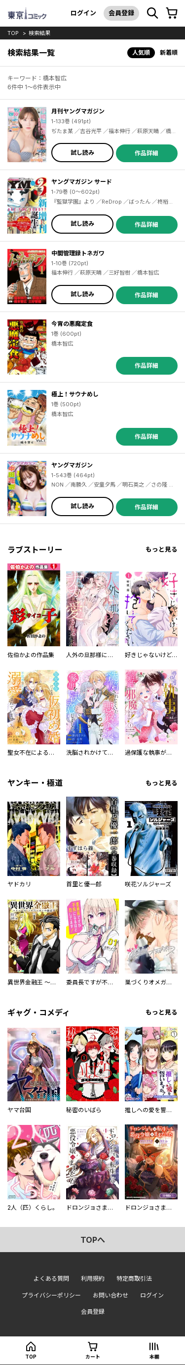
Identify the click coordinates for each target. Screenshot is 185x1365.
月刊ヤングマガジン (78, 111)
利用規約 (93, 1278)
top (13, 33)
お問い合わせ (110, 1295)
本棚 (154, 1357)
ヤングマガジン (72, 465)
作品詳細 (146, 153)
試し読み (82, 152)
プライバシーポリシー (51, 1295)
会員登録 (121, 13)
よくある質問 (51, 1278)
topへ (92, 1240)
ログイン (83, 13)
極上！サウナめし (75, 394)
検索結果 (39, 33)
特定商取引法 (134, 1278)
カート (92, 1357)
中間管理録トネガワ (78, 253)
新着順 (169, 52)
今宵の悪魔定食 (72, 323)
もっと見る (162, 549)
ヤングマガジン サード (81, 181)
